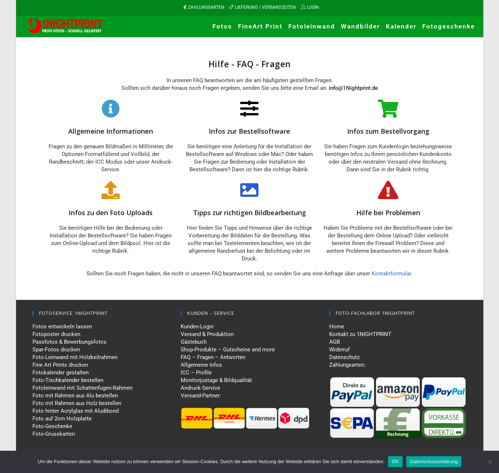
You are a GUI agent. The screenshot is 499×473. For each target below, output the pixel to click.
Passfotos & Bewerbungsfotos (69, 342)
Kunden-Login (197, 326)
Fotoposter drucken (56, 334)
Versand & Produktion (207, 334)
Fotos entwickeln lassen (62, 326)
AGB (334, 342)
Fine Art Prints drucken (60, 365)
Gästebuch (194, 342)
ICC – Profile (196, 372)
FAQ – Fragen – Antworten (213, 357)
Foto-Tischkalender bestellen (67, 380)
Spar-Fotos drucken (56, 349)
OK (395, 461)
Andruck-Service (200, 388)
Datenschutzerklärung (434, 461)
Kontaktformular (391, 273)
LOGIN (313, 7)
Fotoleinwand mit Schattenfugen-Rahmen (82, 388)
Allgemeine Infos (201, 365)
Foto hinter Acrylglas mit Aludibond (75, 411)
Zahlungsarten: (347, 365)
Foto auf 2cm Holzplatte (62, 418)
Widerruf (339, 349)
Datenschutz (344, 357)
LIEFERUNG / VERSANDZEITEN (265, 7)
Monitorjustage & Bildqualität (216, 380)
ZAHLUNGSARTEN (206, 7)
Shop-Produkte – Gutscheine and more (228, 349)
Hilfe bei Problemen (388, 212)
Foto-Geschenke (52, 426)
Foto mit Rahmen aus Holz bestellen (76, 403)
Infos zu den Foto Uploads (111, 212)
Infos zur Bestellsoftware (249, 131)
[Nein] (490, 461)
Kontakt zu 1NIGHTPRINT (360, 334)
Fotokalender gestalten (60, 372)
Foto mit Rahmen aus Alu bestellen (75, 395)
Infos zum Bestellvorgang (388, 131)
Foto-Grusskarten (53, 434)
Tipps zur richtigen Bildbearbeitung (249, 212)
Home (336, 326)
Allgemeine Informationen (110, 131)
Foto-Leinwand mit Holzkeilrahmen (75, 357)
